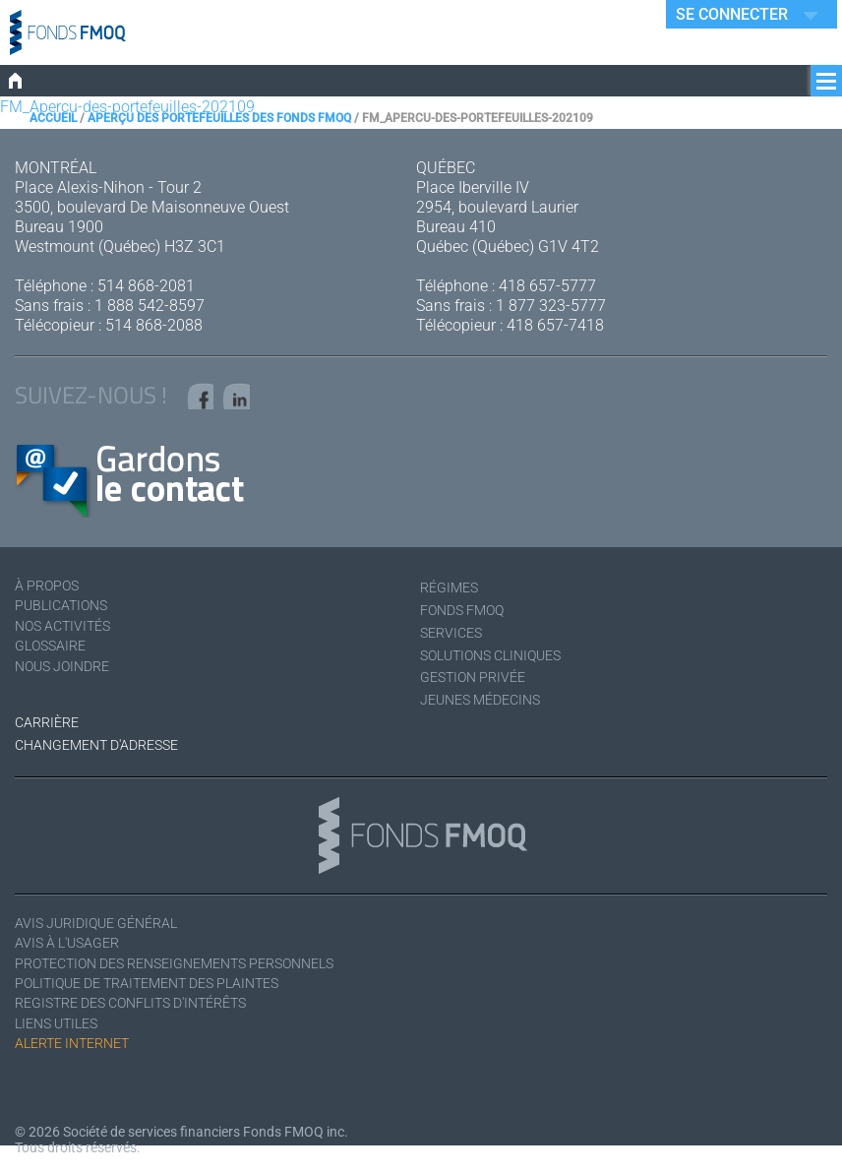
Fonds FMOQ (468, 616)
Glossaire (54, 658)
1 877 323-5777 (551, 305)
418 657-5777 (547, 286)
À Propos (52, 594)
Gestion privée (479, 683)
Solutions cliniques (501, 660)
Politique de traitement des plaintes (167, 996)
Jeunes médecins (488, 706)
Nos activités (69, 637)
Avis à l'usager (74, 953)
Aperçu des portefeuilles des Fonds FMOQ (219, 118)
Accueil (53, 118)
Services (454, 639)
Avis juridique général (107, 931)
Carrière (50, 728)
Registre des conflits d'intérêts (147, 1018)
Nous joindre (69, 680)
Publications (67, 615)
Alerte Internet (80, 1061)
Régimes (452, 594)
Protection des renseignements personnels (196, 974)
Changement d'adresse (107, 751)
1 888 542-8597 (149, 305)
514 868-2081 (146, 286)
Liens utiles (62, 1039)
